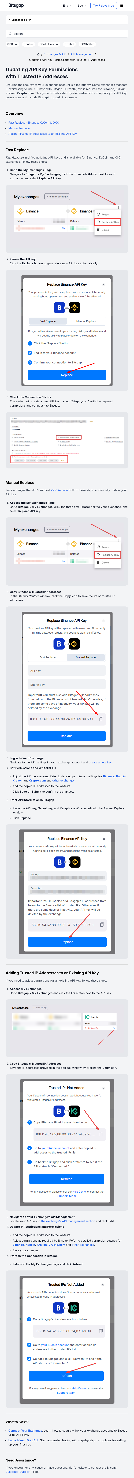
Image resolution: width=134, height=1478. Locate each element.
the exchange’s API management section (68, 1221)
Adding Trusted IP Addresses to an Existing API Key (42, 133)
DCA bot (28, 44)
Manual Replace (19, 128)
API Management (81, 54)
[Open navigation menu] (121, 5)
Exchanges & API (19, 20)
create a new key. (100, 762)
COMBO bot (87, 44)
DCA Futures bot (49, 44)
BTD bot (69, 44)
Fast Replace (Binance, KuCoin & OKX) (34, 122)
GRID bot (12, 44)
